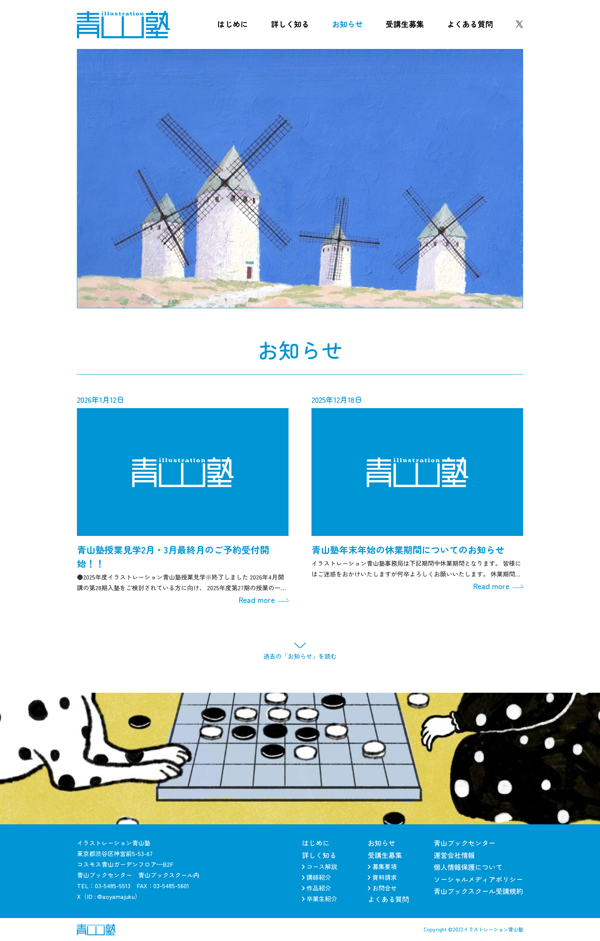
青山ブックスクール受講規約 (478, 891)
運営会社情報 (454, 855)
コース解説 (319, 866)
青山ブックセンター (465, 843)
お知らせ (347, 23)
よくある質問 (470, 23)
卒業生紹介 (319, 898)
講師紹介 (316, 877)
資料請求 (382, 877)
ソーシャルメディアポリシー (478, 879)
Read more (263, 600)
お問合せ (382, 887)
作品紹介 (316, 887)
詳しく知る (290, 23)
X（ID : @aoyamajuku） (109, 896)
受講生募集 (405, 23)
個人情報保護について (468, 867)
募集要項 (382, 866)
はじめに (232, 23)
